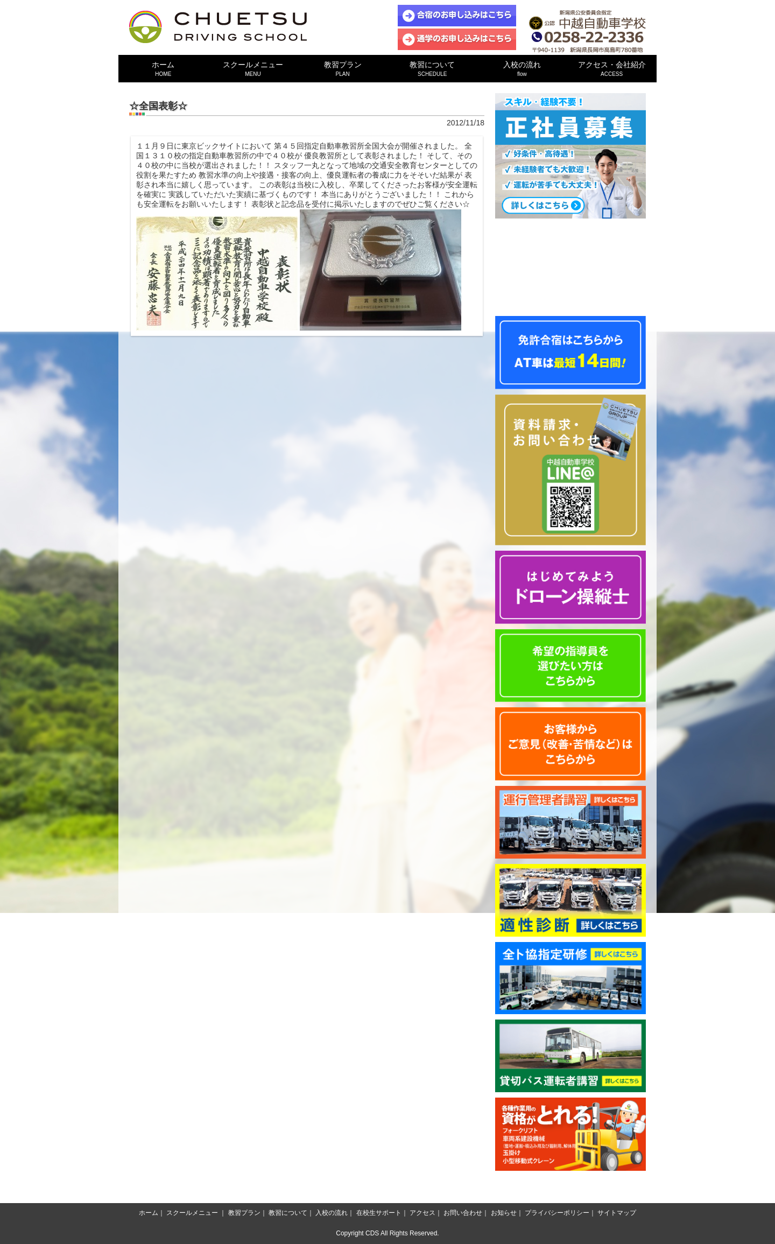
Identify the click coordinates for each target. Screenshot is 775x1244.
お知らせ (504, 1213)
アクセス (422, 1213)
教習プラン (343, 68)
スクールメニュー (253, 68)
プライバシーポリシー (557, 1213)
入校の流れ (522, 68)
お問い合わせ (462, 1213)
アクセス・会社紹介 (612, 68)
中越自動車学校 (218, 27)
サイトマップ (616, 1213)
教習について (432, 68)
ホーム (163, 68)
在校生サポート (378, 1213)
